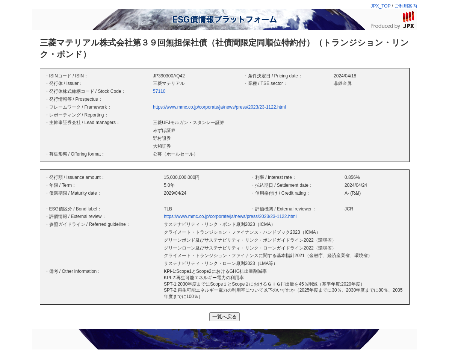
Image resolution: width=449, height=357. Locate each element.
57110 (159, 91)
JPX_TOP (381, 6)
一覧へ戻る (224, 316)
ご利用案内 (406, 6)
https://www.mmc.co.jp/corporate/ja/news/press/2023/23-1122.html (219, 107)
